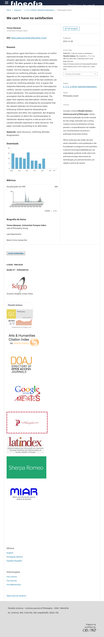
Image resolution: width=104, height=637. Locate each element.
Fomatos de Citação (73, 74)
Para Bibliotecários (14, 584)
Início (9, 10)
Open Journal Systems (16, 595)
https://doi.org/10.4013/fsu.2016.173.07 (29, 38)
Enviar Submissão (15, 253)
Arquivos (17, 10)
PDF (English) (72, 28)
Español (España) (14, 560)
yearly (55, 211)
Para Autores (12, 580)
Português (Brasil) (15, 557)
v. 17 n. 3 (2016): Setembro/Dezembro (39, 10)
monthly (47, 211)
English (10, 553)
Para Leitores (12, 576)
